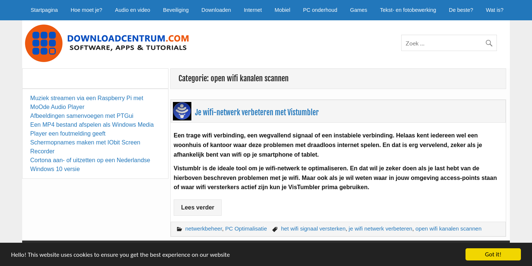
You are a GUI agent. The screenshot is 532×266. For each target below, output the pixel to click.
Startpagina (44, 10)
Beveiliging (176, 10)
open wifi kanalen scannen (449, 228)
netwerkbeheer (203, 228)
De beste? (461, 10)
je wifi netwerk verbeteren (380, 228)
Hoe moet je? (86, 10)
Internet (253, 10)
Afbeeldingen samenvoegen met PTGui (81, 116)
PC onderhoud (320, 10)
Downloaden (216, 10)
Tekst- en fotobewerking (408, 10)
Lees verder (197, 207)
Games (358, 10)
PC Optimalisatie (246, 228)
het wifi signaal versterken (313, 228)
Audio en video (132, 10)
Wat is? (494, 10)
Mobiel (282, 10)
